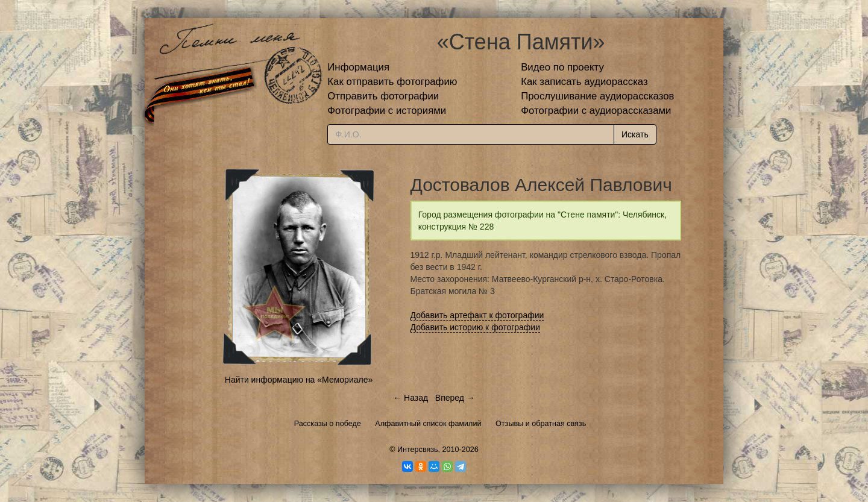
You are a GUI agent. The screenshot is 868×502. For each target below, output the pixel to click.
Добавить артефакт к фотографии (477, 315)
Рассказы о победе (327, 423)
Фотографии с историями (386, 110)
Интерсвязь (417, 449)
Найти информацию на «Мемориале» (299, 379)
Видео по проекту (562, 67)
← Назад (410, 398)
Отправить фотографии (383, 96)
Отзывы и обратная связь (540, 423)
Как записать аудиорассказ (584, 81)
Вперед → (455, 398)
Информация (358, 67)
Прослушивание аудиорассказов (597, 96)
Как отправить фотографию (392, 81)
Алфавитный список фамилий (428, 423)
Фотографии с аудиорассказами (596, 110)
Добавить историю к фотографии (475, 327)
